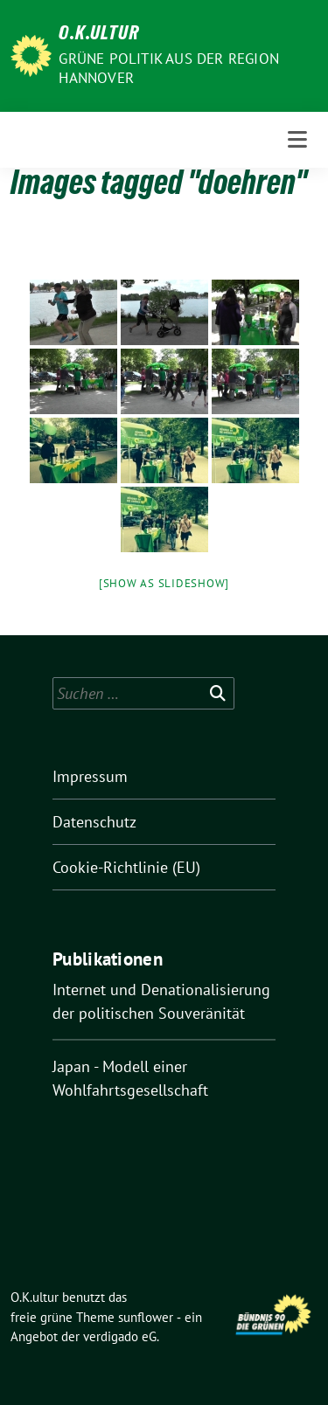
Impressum (90, 776)
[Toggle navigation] (297, 140)
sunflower (145, 1317)
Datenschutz (94, 822)
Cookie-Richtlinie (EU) (126, 867)
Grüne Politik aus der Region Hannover (169, 68)
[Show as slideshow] (164, 583)
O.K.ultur (99, 35)
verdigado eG (120, 1336)
